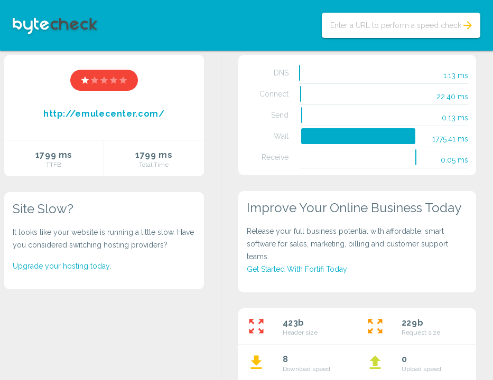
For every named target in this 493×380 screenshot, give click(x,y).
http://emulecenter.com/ (104, 114)
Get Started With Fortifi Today (297, 269)
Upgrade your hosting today (61, 266)
